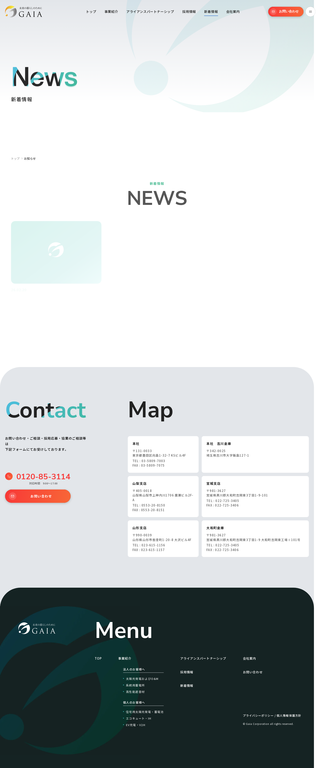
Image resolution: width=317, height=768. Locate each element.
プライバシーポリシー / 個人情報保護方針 (272, 715)
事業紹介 (111, 11)
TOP (98, 658)
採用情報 (189, 11)
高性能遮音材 (135, 692)
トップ (91, 11)
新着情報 (211, 11)
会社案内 (233, 11)
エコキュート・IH (138, 718)
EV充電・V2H (135, 725)
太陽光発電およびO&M (142, 678)
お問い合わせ (30, 496)
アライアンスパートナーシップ (150, 11)
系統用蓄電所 (135, 685)
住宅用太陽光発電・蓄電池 (145, 712)
